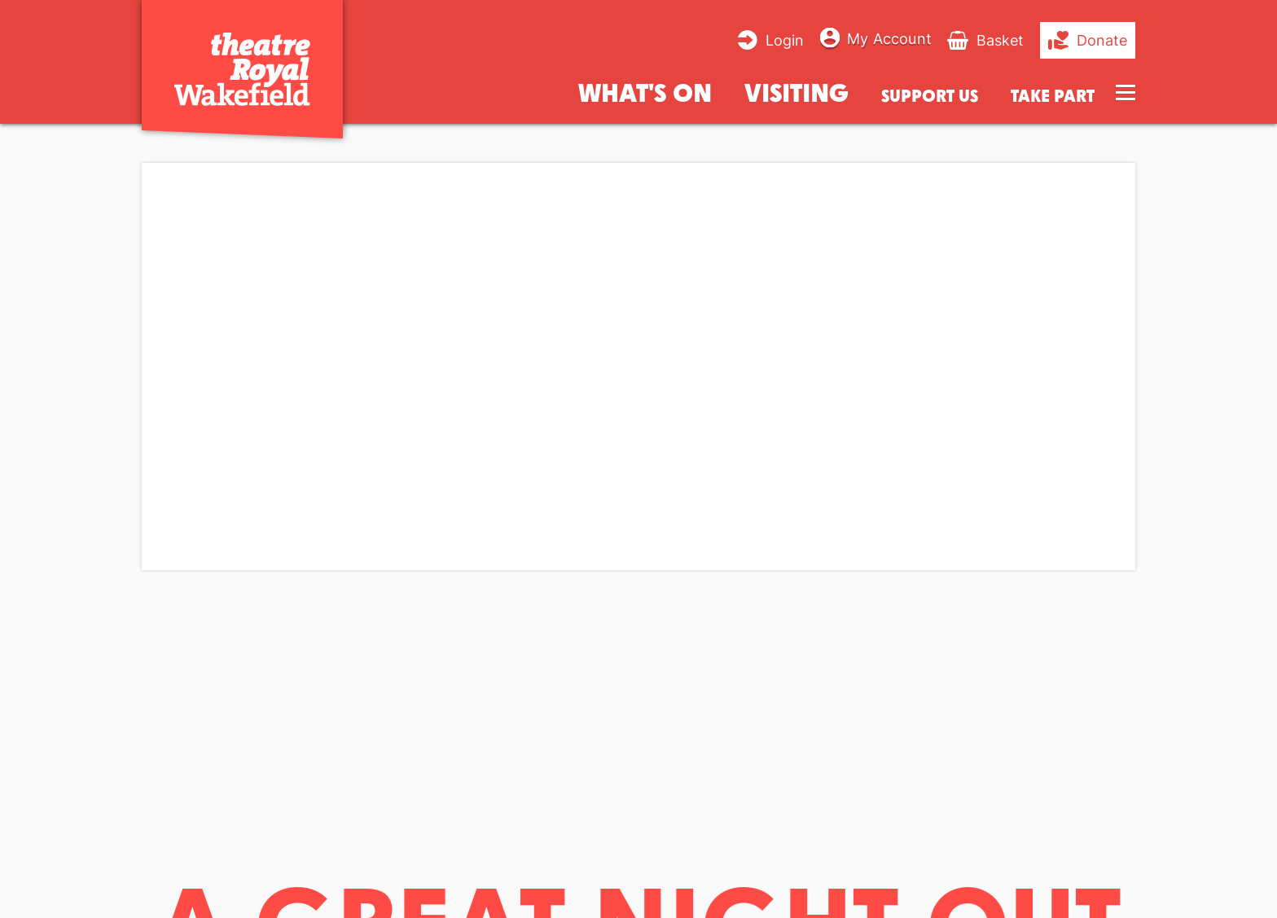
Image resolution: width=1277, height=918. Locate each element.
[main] (638, 507)
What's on (645, 91)
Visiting (796, 91)
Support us (929, 96)
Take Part (1053, 96)
